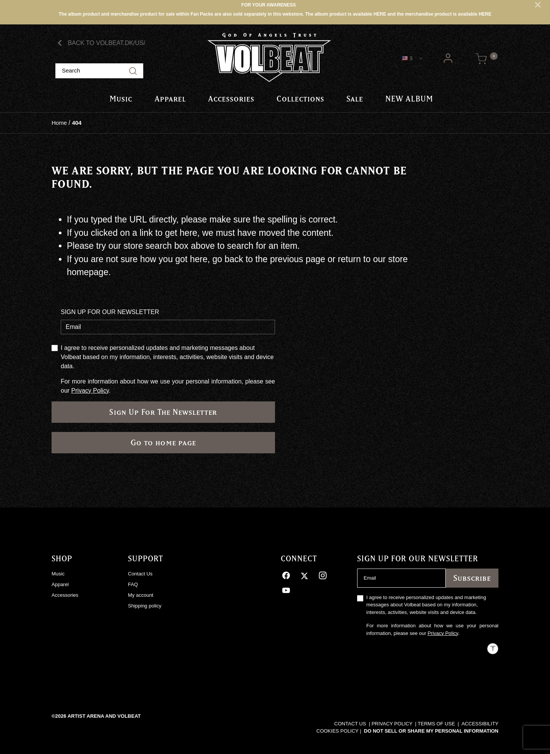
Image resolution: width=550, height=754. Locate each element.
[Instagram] (322, 574)
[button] (449, 58)
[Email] (168, 327)
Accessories (65, 595)
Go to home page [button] (163, 442)
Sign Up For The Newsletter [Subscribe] (163, 412)
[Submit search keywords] (132, 71)
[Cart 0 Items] (481, 59)
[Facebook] (286, 574)
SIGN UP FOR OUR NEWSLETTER (110, 312)
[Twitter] (304, 574)
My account (140, 595)
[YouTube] (286, 589)
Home (59, 122)
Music (58, 574)
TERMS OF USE (436, 724)
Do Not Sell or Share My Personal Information (431, 731)
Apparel (60, 584)
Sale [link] (354, 98)
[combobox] (99, 71)
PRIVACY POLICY (393, 724)
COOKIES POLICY (337, 731)
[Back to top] (492, 648)
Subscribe (472, 578)
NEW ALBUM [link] (409, 98)
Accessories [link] (231, 98)
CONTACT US (350, 724)
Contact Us (140, 574)
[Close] (537, 4)
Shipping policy (144, 606)
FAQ (133, 584)
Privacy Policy (90, 390)
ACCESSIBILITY (479, 724)
